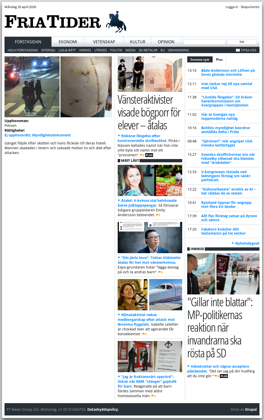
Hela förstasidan (23, 50)
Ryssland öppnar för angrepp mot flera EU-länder (226, 204)
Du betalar (148, 50)
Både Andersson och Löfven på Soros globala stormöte (228, 72)
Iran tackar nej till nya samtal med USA (226, 85)
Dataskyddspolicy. (103, 409)
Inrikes (85, 50)
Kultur (137, 42)
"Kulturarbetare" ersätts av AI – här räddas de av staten (228, 191)
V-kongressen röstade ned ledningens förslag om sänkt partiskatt (225, 175)
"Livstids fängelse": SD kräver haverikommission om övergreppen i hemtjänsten (226, 101)
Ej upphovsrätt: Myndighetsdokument (38, 135)
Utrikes (100, 50)
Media (130, 50)
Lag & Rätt (67, 50)
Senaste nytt (201, 58)
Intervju (48, 50)
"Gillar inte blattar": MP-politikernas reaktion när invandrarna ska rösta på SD (219, 327)
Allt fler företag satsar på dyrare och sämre (229, 217)
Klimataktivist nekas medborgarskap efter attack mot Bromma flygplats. (146, 319)
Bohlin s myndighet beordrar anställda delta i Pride (225, 129)
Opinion (166, 42)
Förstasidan (28, 42)
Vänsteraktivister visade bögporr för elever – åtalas (149, 112)
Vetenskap (104, 42)
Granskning (178, 50)
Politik (116, 50)
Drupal (251, 409)
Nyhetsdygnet (247, 243)
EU (163, 50)
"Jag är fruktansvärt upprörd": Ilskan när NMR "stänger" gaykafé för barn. (147, 381)
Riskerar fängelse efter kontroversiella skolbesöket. (142, 138)
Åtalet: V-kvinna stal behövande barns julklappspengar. (147, 203)
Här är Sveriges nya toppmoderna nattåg (219, 116)
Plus (219, 59)
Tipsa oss (248, 50)
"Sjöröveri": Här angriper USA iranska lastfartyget (226, 143)
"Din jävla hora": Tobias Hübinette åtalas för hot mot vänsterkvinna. (149, 260)
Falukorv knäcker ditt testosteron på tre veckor (223, 231)
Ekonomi (68, 42)
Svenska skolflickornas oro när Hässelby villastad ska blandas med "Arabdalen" (228, 158)
